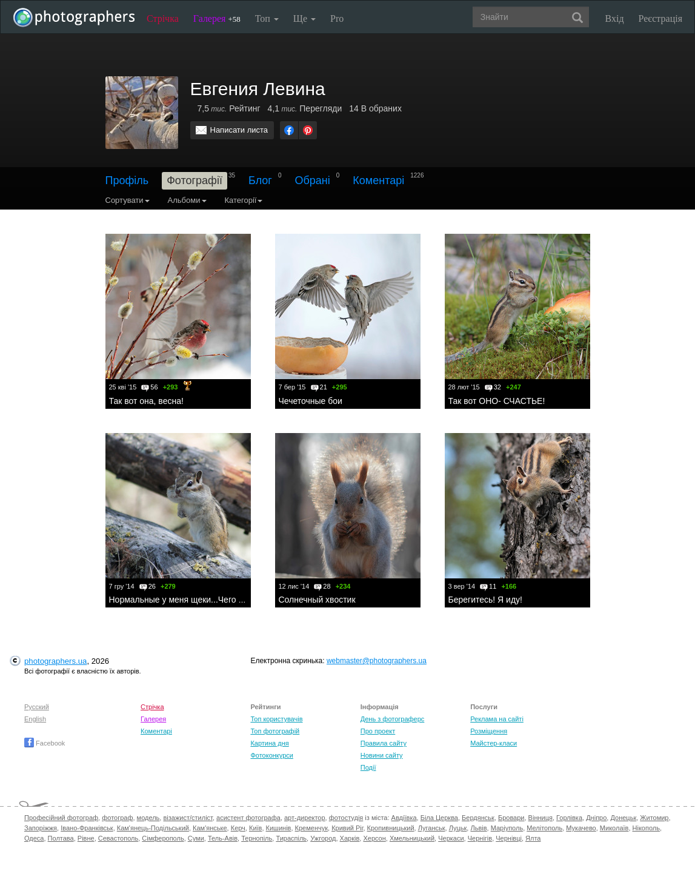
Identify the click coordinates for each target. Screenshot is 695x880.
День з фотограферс (393, 719)
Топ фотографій (274, 731)
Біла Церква (439, 817)
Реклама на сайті (497, 719)
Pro (337, 18)
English (35, 719)
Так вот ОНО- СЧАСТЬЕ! (496, 401)
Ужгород (323, 838)
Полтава (61, 838)
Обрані (312, 180)
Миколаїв (614, 828)
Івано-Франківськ (87, 828)
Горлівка (569, 817)
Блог (260, 180)
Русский (36, 706)
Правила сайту (384, 743)
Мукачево (581, 828)
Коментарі (378, 180)
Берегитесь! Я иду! (485, 599)
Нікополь (646, 828)
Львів (478, 828)
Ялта (532, 838)
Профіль (127, 180)
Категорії (244, 200)
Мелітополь (544, 828)
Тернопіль (256, 838)
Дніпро (596, 817)
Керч (238, 828)
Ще (304, 18)
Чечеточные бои (310, 401)
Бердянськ (478, 817)
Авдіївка (404, 817)
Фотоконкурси (271, 755)
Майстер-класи (493, 743)
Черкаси (451, 838)
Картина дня (269, 743)
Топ (267, 18)
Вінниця (540, 817)
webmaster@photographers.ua (377, 661)
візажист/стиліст (187, 817)
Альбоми (187, 200)
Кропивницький (390, 828)
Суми (196, 838)
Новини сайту (382, 755)
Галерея (217, 18)
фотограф (117, 817)
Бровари (511, 817)
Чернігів (480, 838)
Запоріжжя (40, 828)
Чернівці (509, 838)
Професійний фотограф (61, 817)
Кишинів (278, 828)
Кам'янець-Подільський (153, 828)
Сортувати (127, 200)
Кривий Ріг (347, 828)
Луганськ (431, 828)
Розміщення (488, 731)
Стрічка (163, 18)
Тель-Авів (223, 838)
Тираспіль (291, 838)
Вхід (614, 18)
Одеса (34, 838)
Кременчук (311, 828)
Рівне (86, 838)
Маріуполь (507, 828)
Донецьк (623, 817)
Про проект (378, 731)
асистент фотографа (248, 817)
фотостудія (346, 817)
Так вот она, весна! (146, 401)
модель (148, 817)
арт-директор (304, 817)
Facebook (44, 743)
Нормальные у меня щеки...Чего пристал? (192, 599)
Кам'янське (210, 828)
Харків (350, 838)
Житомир (654, 817)
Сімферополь (163, 838)
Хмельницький (412, 838)
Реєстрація (660, 18)
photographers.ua (55, 661)
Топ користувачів (276, 719)
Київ (255, 828)
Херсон (374, 838)
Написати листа (239, 129)
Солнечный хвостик (317, 599)
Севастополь (118, 838)
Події (368, 767)
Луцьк (458, 828)
